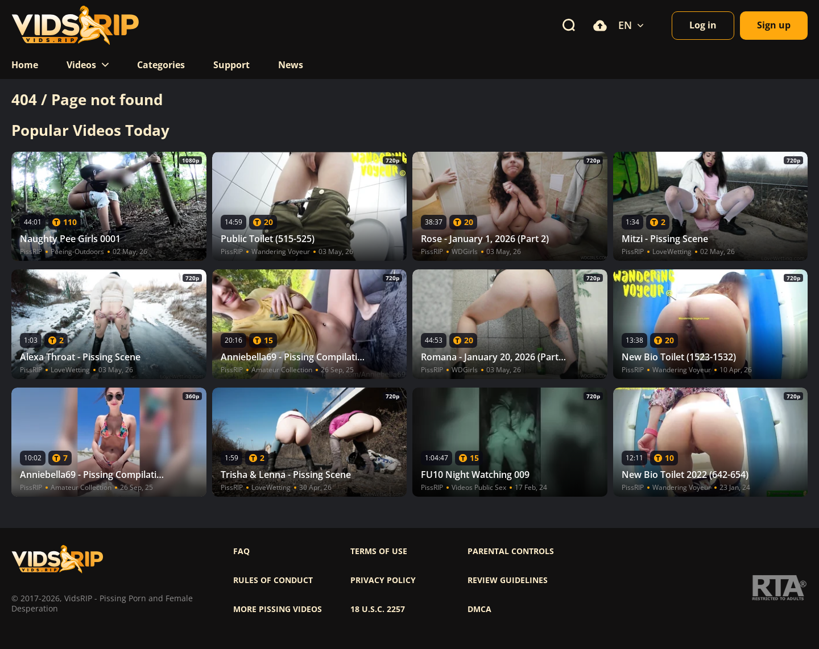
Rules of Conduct (273, 580)
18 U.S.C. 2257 (377, 609)
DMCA (479, 609)
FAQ (241, 551)
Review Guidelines (508, 580)
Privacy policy (383, 580)
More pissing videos (277, 609)
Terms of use (378, 551)
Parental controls (511, 551)
